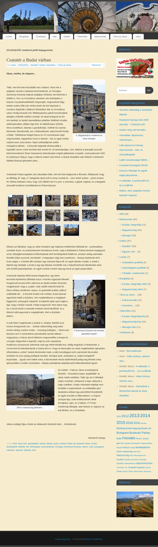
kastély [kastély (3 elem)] (132, 447)
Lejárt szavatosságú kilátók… (134, 160)
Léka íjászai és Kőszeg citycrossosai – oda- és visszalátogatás (131, 150)
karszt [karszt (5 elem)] (126, 447)
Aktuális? (34, 65)
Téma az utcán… (121, 36)
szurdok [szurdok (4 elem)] (120, 463)
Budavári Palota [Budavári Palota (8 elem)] (139, 432)
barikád (63, 443)
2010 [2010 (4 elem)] (118, 416)
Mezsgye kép (129, 327)
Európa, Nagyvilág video (134, 284)
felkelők (22, 447)
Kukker (67, 36)
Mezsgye (126, 235)
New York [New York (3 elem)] (136, 451)
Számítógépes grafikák (134, 267)
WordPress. (98, 539)
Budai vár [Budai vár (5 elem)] (146, 428)
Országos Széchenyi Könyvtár (68, 447)
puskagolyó (99, 447)
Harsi (138, 36)
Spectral (19, 450)
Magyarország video (132, 289)
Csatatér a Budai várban (28, 59)
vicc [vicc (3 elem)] (126, 467)
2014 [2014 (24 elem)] (145, 415)
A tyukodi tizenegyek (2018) (133, 165)
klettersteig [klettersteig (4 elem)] (128, 451)
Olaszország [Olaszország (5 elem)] (122, 455)
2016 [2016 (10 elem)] (129, 422)
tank (34, 450)
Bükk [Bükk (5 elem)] (119, 438)
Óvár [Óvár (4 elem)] (130, 471)
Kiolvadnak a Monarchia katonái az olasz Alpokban (134, 391)
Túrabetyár (41, 36)
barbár (43, 443)
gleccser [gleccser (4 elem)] (120, 443)
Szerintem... (52, 65)
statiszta (27, 450)
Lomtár (9, 36)
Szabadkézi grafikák (132, 262)
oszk (91, 447)
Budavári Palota (83, 443)
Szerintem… (128, 305)
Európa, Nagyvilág (131, 224)
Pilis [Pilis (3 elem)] (131, 455)
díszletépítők (11, 447)
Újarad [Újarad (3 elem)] (135, 471)
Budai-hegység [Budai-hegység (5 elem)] (133, 428)
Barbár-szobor (53, 443)
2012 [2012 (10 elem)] (125, 416)
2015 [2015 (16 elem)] (120, 422)
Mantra (87, 539)
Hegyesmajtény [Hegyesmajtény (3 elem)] (146, 443)
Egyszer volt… (129, 251)
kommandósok (47, 447)
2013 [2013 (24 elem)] (134, 415)
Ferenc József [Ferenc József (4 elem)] (142, 438)
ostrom (85, 447)
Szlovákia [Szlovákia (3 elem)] (142, 460)
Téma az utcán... (65, 65)
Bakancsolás (100, 36)
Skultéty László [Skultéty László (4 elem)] (123, 459)
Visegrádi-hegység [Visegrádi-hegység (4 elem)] (136, 467)
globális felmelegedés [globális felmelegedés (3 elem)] (132, 443)
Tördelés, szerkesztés (133, 273)
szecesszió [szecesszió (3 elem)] (135, 460)
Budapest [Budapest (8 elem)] (122, 432)
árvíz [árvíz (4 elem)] (141, 471)
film (27, 447)
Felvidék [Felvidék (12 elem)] (128, 438)
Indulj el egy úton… (63, 539)
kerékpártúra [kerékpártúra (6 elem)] (143, 447)
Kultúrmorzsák (129, 300)
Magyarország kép (131, 321)
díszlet (94, 443)
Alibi (55, 36)
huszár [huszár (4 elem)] (119, 447)
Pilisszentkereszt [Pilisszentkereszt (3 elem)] (139, 455)
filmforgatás (35, 447)
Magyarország (129, 230)
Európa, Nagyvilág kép (133, 316)
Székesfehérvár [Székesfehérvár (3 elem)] (130, 463)
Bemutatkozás (134, 351)
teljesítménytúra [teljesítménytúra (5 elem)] (144, 463)
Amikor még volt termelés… (133, 130)
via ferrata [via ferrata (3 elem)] (120, 467)
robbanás (10, 450)
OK (148, 90)
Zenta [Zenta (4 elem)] (119, 471)
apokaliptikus (33, 443)
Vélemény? (96, 65)
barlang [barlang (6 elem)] (120, 428)
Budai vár (71, 443)
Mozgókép (24, 36)
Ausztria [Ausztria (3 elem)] (143, 423)
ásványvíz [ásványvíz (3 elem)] (147, 471)
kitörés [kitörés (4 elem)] (119, 451)
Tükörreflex (82, 36)
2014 (15, 443)
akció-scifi (22, 443)
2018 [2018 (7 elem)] (137, 422)
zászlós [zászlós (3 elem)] (125, 471)
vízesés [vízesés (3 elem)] (148, 467)
